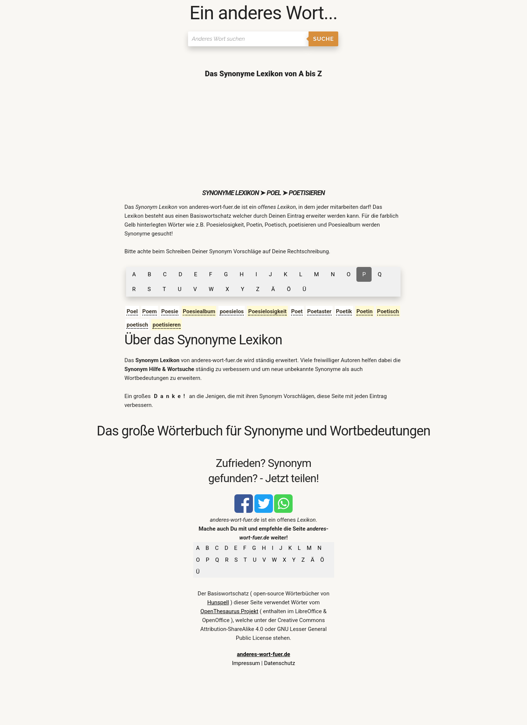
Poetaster (319, 311)
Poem (149, 311)
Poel (132, 311)
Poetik (344, 311)
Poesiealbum (199, 311)
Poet (297, 311)
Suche (323, 39)
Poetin (364, 311)
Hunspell (218, 602)
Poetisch (388, 311)
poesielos (232, 311)
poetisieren (166, 324)
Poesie (169, 311)
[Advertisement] (263, 133)
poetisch (137, 324)
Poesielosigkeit (267, 311)
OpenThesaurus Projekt (229, 611)
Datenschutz (279, 663)
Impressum (246, 663)
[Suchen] (248, 38)
